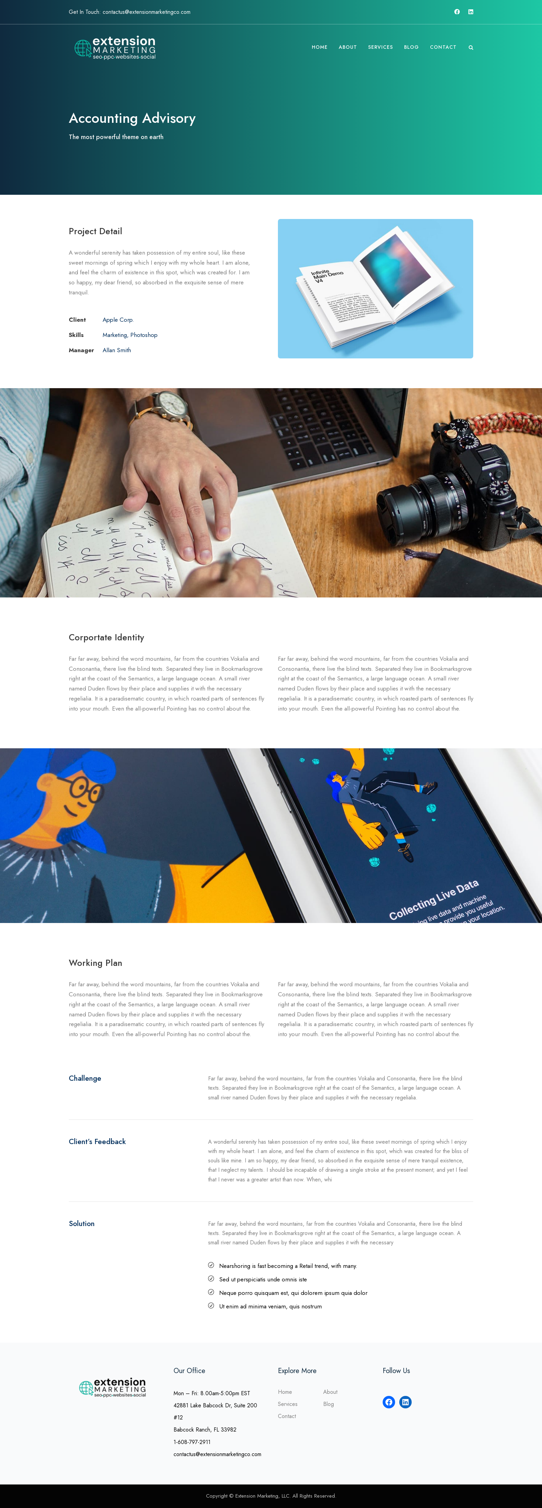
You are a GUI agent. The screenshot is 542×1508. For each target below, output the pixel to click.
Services (380, 47)
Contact (443, 47)
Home (320, 47)
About (348, 47)
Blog (411, 47)
